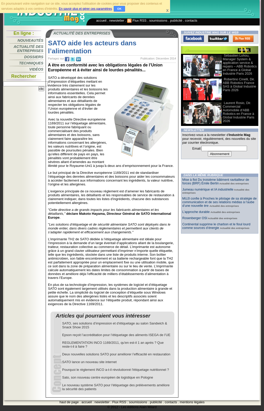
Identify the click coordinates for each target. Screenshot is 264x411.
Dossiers (33, 57)
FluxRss (243, 38)
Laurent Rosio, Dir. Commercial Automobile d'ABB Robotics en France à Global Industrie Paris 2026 (238, 112)
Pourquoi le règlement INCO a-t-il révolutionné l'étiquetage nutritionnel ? (115, 370)
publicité (176, 20)
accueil (101, 20)
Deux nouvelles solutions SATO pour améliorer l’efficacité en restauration (116, 354)
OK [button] (119, 8)
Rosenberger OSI (194, 218)
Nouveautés (30, 40)
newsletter (116, 20)
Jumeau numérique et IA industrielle (207, 189)
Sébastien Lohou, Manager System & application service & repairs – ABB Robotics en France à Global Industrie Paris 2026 (240, 64)
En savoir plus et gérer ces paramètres (85, 9)
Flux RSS (137, 20)
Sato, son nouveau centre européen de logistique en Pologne (107, 377)
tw (72, 59)
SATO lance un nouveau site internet (89, 362)
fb (67, 59)
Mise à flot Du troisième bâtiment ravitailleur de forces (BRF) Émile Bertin (215, 181)
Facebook (193, 38)
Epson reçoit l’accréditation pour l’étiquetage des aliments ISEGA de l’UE (116, 335)
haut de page (69, 402)
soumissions (158, 20)
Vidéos (36, 69)
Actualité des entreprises (28, 49)
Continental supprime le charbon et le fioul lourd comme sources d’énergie (216, 226)
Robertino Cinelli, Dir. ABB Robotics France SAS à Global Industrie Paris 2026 (239, 84)
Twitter (218, 38)
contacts (191, 20)
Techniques (31, 63)
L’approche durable (196, 212)
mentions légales (192, 402)
